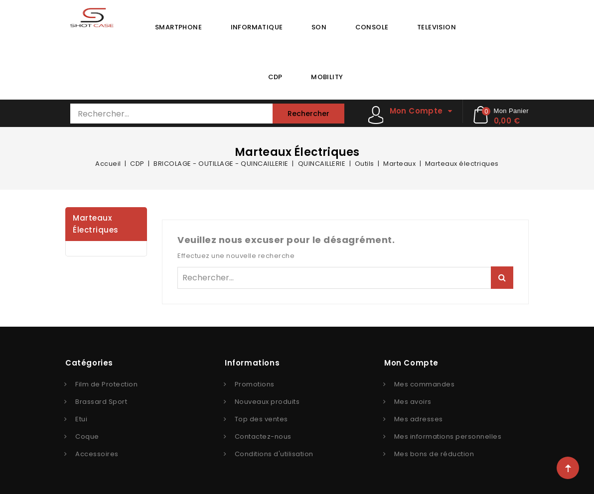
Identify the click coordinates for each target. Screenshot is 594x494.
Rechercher (308, 114)
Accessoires (97, 454)
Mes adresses (418, 419)
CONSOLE (372, 27)
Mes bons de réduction (434, 454)
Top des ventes (261, 419)
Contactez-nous (263, 436)
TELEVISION (436, 27)
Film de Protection (106, 384)
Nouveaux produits (267, 401)
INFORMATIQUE (257, 27)
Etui (81, 419)
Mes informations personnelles (448, 436)
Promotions (255, 384)
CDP (275, 77)
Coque (87, 436)
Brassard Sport (101, 401)
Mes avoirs (413, 401)
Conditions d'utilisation (274, 454)
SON (318, 27)
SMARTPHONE (178, 27)
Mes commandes (424, 384)
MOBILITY (327, 77)
